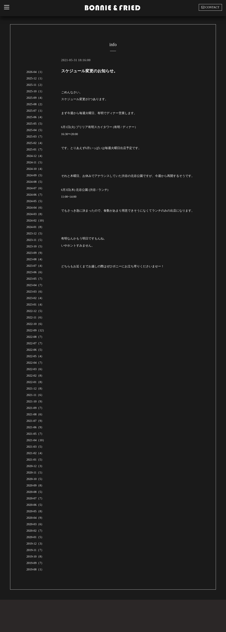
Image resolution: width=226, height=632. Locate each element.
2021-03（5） (35, 446)
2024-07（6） (35, 188)
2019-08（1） (35, 569)
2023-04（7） (35, 285)
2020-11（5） (35, 472)
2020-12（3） (35, 466)
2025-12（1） (35, 78)
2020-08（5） (35, 491)
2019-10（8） (35, 556)
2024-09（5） (35, 175)
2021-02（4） (35, 453)
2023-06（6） (35, 272)
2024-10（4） (35, 168)
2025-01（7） (35, 149)
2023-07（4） (35, 265)
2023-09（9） (35, 252)
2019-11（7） (35, 550)
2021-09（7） (35, 407)
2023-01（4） (35, 304)
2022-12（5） (35, 311)
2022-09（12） (36, 330)
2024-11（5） (35, 162)
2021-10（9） (35, 401)
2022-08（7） (35, 336)
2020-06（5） (35, 504)
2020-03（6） (35, 524)
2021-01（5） (35, 459)
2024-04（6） (35, 207)
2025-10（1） (35, 91)
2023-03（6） (35, 291)
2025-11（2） (35, 84)
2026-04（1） (35, 71)
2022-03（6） (35, 369)
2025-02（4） (35, 143)
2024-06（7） (35, 194)
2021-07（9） (35, 420)
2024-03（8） (35, 214)
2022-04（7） (35, 362)
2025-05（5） (35, 123)
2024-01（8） (35, 227)
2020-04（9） (35, 517)
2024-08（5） (35, 181)
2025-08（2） (35, 104)
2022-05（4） (35, 356)
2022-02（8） (35, 375)
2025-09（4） (35, 97)
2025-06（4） (35, 117)
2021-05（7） (35, 433)
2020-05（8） (35, 511)
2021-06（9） (35, 427)
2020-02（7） (35, 530)
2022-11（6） (35, 317)
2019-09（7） (35, 563)
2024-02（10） (36, 220)
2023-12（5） (35, 233)
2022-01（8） (35, 382)
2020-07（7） (35, 498)
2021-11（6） (35, 395)
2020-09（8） (35, 485)
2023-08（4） (35, 259)
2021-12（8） (35, 388)
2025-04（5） (35, 130)
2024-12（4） (35, 155)
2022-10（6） (35, 323)
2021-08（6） (35, 414)
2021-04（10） (36, 440)
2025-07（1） (35, 110)
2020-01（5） (35, 537)
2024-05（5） (35, 201)
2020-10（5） (35, 479)
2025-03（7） (35, 136)
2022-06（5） (35, 349)
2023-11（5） (35, 239)
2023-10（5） (35, 246)
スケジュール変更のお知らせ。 (89, 71)
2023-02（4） (35, 298)
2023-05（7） (35, 278)
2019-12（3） (35, 543)
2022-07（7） (35, 343)
